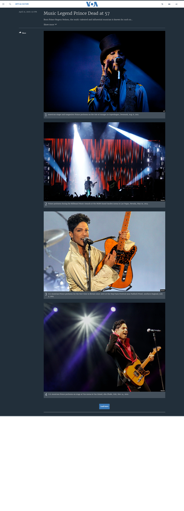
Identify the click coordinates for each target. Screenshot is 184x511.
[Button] (22, 33)
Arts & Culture (22, 4)
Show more (50, 24)
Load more (104, 406)
